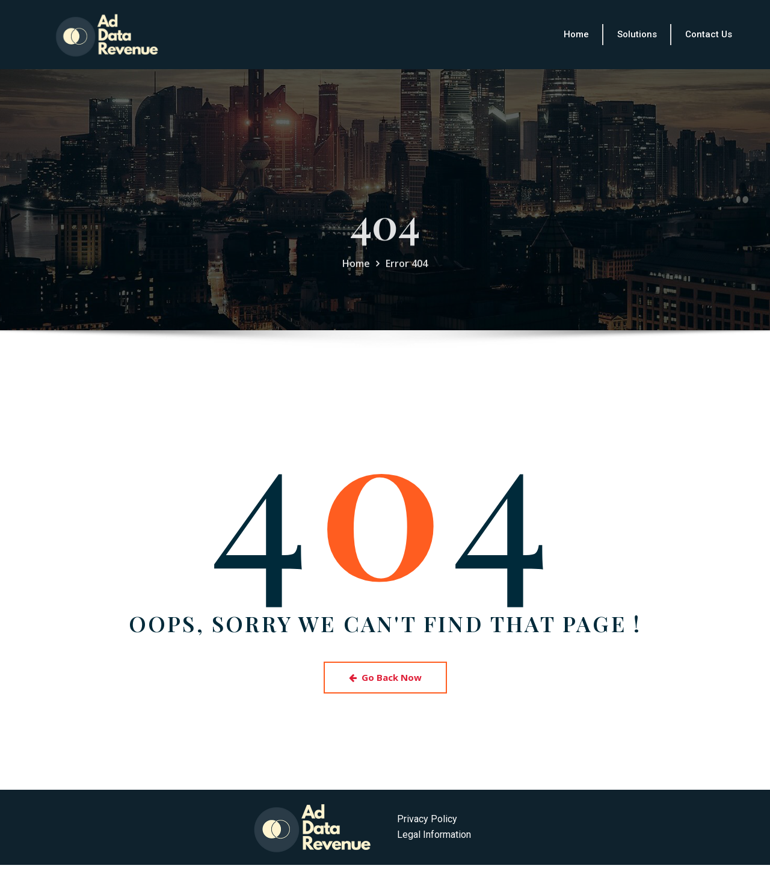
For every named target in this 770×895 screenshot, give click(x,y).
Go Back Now (385, 677)
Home (356, 281)
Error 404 (407, 281)
